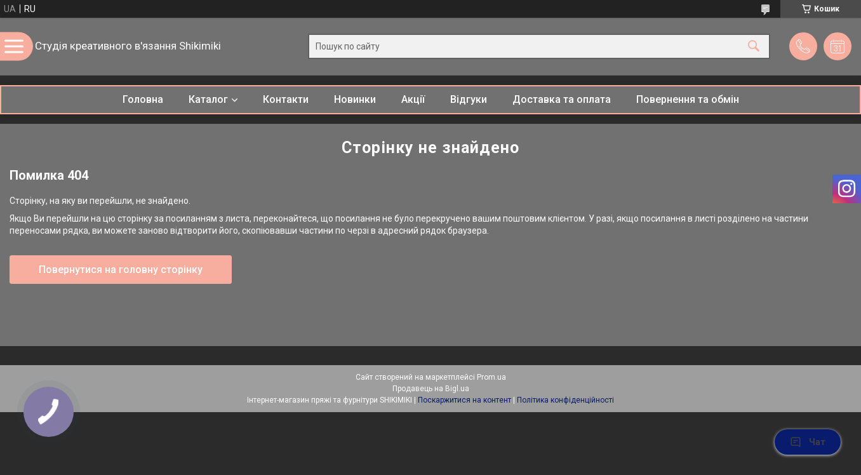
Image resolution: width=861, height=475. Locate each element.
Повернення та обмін (687, 99)
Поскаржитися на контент (464, 400)
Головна (143, 99)
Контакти (286, 99)
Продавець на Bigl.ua (430, 388)
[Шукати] (753, 46)
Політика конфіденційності (565, 400)
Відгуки (468, 99)
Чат (807, 442)
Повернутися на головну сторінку (121, 270)
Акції (413, 99)
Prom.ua (491, 377)
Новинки (355, 99)
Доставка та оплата (561, 99)
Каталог (208, 99)
